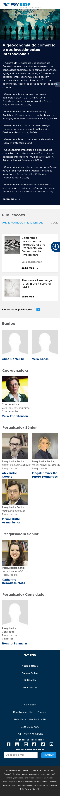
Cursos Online (30, 673)
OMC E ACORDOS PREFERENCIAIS (22, 223)
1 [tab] (57, 84)
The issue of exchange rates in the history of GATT (37, 284)
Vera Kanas (40, 359)
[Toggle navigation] (4, 19)
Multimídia (30, 680)
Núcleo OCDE (30, 666)
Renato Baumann (14, 643)
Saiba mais (9, 199)
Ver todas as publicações (17, 309)
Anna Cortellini (13, 359)
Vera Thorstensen (32, 262)
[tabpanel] (30, 107)
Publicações (30, 687)
